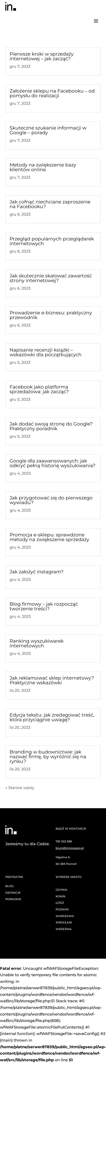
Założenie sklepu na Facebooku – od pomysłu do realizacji (52, 93)
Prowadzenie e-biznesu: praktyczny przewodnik (51, 315)
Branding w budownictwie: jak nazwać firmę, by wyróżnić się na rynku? (48, 756)
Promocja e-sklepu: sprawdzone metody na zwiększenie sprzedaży (49, 537)
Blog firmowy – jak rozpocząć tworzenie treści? (44, 606)
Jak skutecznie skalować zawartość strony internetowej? (51, 278)
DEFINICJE (13, 892)
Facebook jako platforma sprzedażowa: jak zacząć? (39, 389)
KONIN (60, 896)
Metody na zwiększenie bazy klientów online (43, 167)
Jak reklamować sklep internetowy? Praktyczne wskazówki (52, 680)
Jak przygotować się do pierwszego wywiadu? (51, 500)
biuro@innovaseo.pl (70, 848)
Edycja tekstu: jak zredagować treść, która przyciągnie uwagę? (52, 717)
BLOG (9, 886)
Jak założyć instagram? (36, 572)
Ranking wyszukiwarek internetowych (37, 643)
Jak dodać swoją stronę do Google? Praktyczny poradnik (51, 426)
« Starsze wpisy (19, 787)
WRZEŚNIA (64, 929)
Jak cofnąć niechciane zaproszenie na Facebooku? (50, 204)
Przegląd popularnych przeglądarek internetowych (52, 241)
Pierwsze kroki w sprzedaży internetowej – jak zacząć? (42, 56)
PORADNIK (13, 899)
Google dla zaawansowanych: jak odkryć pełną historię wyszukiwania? (52, 463)
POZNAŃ (62, 909)
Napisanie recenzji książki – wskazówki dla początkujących (45, 352)
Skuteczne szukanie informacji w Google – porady (48, 130)
